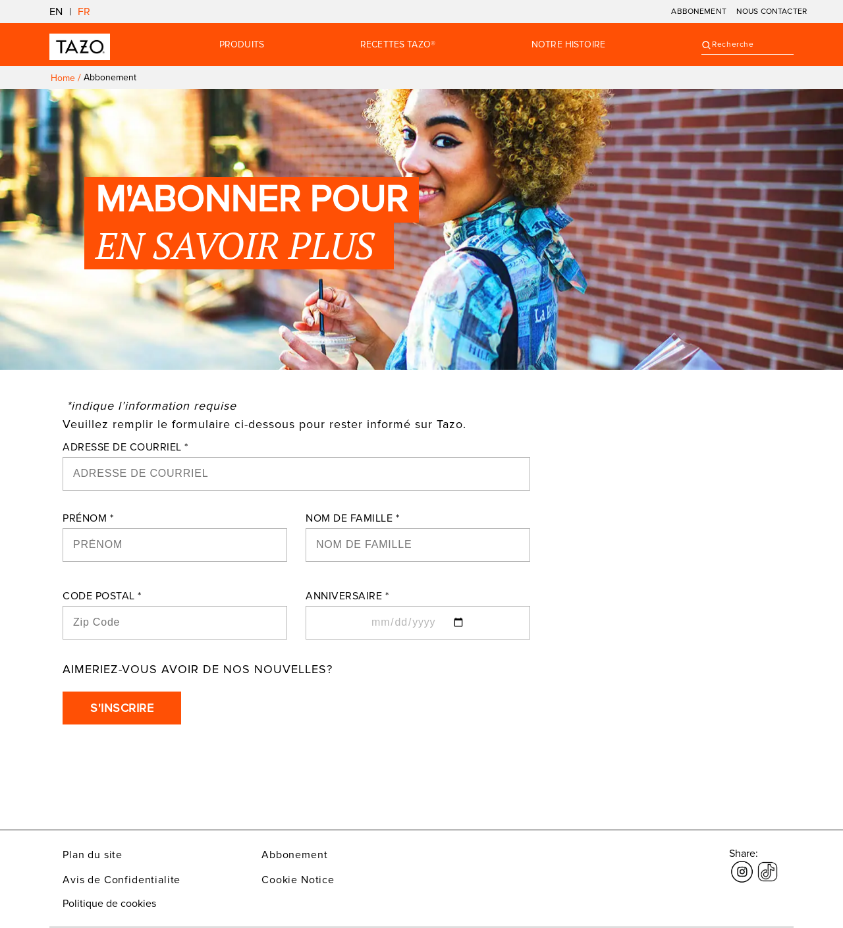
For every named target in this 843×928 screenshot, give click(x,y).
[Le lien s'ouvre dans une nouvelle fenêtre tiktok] (767, 864)
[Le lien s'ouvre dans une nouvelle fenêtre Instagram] (742, 864)
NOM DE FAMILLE (352, 518)
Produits (241, 44)
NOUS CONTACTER (771, 11)
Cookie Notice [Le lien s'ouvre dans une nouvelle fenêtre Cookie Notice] (298, 880)
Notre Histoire (568, 44)
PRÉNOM (88, 518)
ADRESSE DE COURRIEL (125, 447)
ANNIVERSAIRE (347, 596)
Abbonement (294, 854)
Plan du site (92, 854)
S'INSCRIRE (121, 708)
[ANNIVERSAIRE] (418, 623)
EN (56, 11)
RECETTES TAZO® (397, 44)
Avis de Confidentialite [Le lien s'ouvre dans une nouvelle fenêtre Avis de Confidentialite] (121, 880)
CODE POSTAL (102, 596)
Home (63, 78)
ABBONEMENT (698, 11)
